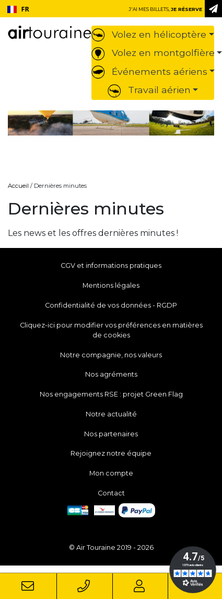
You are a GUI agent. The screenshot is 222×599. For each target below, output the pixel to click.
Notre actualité (111, 414)
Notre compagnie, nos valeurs (111, 355)
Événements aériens (149, 71)
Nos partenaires (111, 434)
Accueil (18, 185)
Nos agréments (111, 374)
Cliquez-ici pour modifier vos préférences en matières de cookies (111, 330)
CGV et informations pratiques (111, 265)
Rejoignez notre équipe (111, 453)
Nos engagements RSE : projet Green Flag (111, 394)
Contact (111, 493)
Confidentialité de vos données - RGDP (111, 305)
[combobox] (18, 9)
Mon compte (111, 473)
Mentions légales (111, 285)
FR (18, 9)
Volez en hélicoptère (148, 34)
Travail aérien (149, 89)
